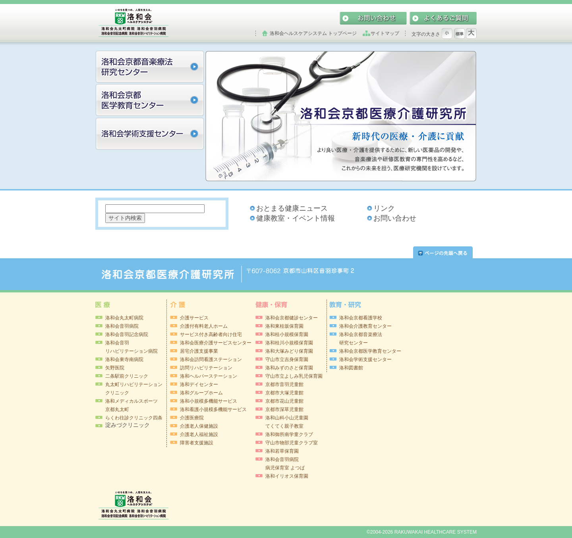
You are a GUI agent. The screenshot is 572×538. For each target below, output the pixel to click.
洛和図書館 (351, 368)
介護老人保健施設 (199, 426)
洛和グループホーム (201, 393)
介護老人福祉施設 (199, 434)
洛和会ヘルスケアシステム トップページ (313, 33)
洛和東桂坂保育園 (284, 326)
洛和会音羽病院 (122, 326)
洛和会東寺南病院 (124, 359)
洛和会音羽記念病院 (126, 334)
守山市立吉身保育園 (286, 359)
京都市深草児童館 (284, 409)
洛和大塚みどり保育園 (289, 351)
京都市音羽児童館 (284, 384)
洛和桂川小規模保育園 (289, 343)
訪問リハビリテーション (206, 368)
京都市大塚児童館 (284, 393)
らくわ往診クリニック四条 (133, 418)
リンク (384, 208)
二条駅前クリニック (126, 376)
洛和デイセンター (199, 384)
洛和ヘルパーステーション (208, 376)
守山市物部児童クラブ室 (291, 443)
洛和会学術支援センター (365, 359)
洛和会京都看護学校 (360, 318)
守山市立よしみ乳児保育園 (294, 376)
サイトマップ (385, 33)
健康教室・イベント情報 (295, 218)
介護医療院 (192, 418)
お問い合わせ (394, 218)
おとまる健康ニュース (292, 208)
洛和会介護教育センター (365, 326)
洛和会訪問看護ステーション (211, 359)
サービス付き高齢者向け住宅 (211, 334)
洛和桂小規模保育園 (286, 334)
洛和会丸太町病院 (124, 318)
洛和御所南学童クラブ (289, 434)
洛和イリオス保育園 (286, 476)
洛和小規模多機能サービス (208, 401)
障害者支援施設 (196, 443)
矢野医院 (114, 368)
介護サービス (194, 318)
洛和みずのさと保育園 (289, 368)
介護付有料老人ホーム (204, 326)
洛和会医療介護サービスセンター (215, 343)
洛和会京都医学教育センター (370, 351)
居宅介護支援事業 (199, 351)
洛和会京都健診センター (291, 318)
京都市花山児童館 (284, 401)
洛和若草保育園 (282, 451)
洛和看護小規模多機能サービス (213, 409)
